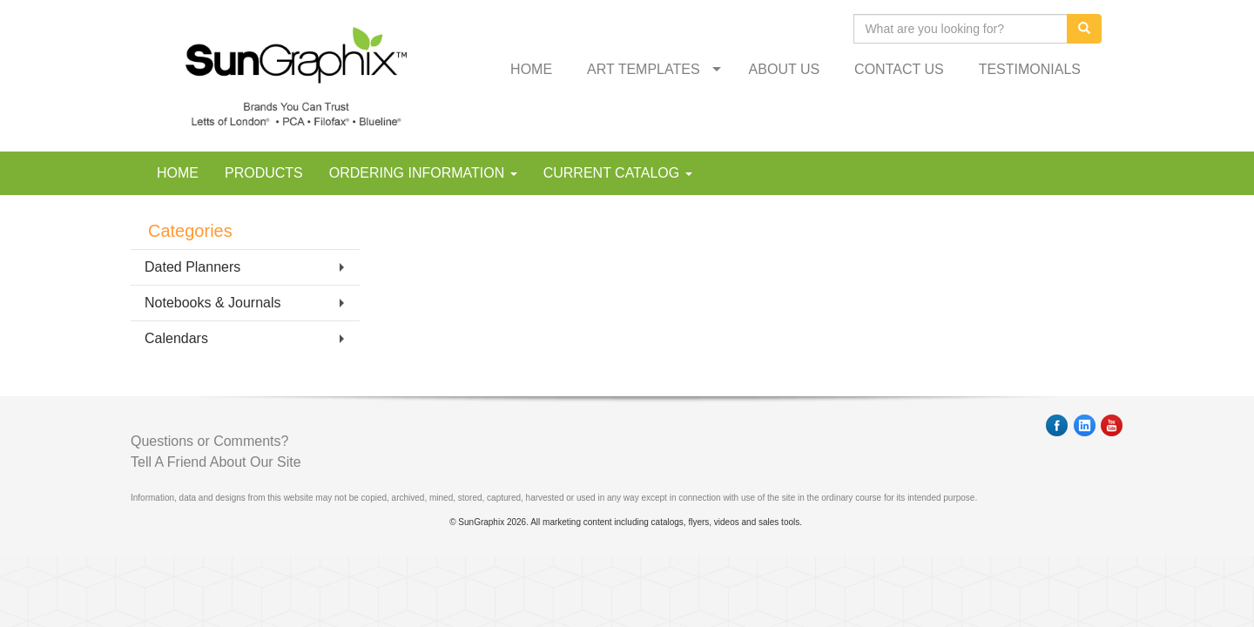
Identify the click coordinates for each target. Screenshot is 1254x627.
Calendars (176, 338)
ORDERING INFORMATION (423, 172)
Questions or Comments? (209, 441)
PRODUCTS (264, 172)
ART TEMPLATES (643, 69)
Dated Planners (192, 267)
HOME (531, 69)
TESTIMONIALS (1030, 69)
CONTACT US (899, 69)
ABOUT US (784, 69)
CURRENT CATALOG (617, 172)
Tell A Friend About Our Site (216, 462)
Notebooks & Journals (213, 302)
